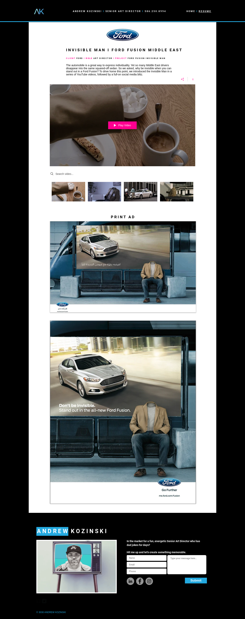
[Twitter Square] (44, 601)
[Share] (182, 79)
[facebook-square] (38, 601)
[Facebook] (140, 581)
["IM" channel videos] (122, 193)
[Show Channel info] (191, 79)
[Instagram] (149, 581)
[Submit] (196, 580)
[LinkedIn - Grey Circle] (130, 581)
